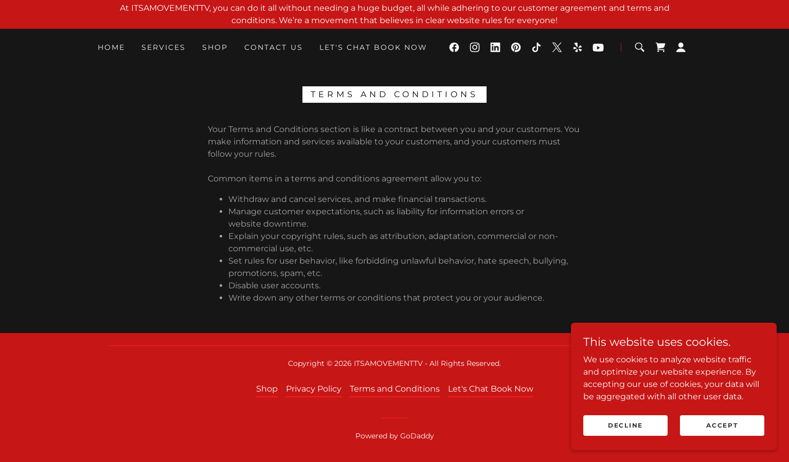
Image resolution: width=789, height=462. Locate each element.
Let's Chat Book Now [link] (373, 47)
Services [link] (163, 47)
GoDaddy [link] (417, 435)
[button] (681, 47)
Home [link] (111, 47)
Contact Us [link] (273, 47)
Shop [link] (215, 47)
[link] (454, 47)
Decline (625, 425)
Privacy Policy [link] (314, 389)
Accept (722, 425)
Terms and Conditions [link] (395, 389)
